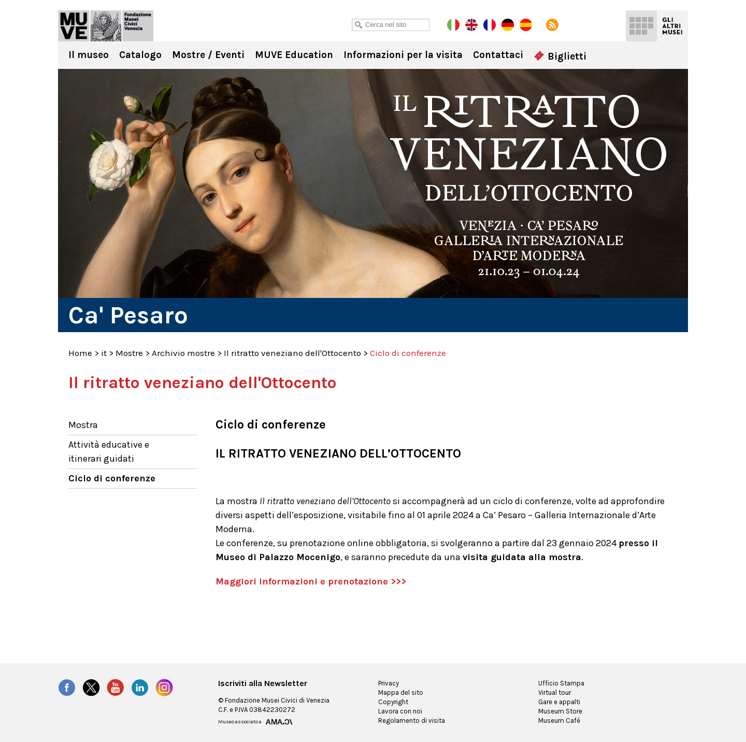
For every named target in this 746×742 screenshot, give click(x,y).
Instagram (164, 687)
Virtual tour (554, 692)
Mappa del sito (400, 692)
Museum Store (560, 711)
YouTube (115, 687)
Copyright (393, 702)
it (104, 353)
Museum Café (559, 720)
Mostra (83, 425)
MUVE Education (294, 55)
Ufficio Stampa (561, 683)
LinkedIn (140, 687)
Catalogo (140, 55)
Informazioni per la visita (403, 55)
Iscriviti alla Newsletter (262, 683)
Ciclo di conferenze (111, 478)
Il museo (88, 55)
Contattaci (498, 55)
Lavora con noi (400, 711)
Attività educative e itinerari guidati (108, 451)
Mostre (129, 353)
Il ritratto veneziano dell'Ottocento (292, 353)
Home (80, 353)
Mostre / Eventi (208, 55)
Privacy (388, 683)
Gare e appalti (559, 702)
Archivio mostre (183, 353)
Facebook (67, 687)
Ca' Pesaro (105, 25)
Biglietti (560, 56)
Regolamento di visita (411, 720)
